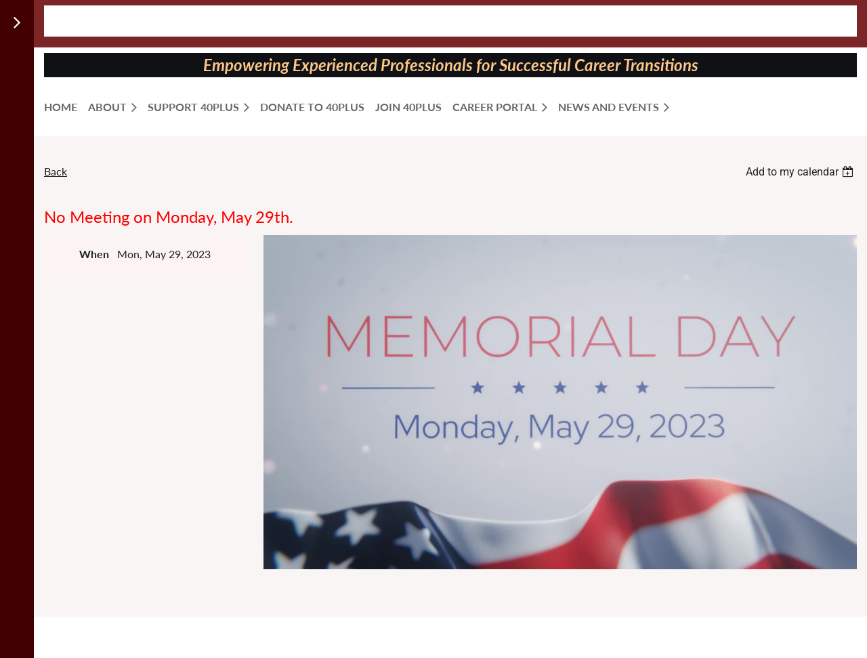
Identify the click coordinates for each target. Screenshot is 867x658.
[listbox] (801, 171)
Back (55, 171)
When (94, 253)
